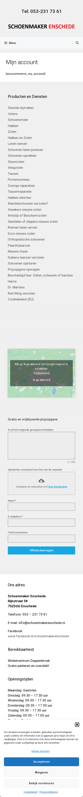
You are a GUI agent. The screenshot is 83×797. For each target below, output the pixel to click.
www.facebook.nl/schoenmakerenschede (38, 636)
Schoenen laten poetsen (25, 150)
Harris (12, 281)
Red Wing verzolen (21, 293)
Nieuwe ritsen (18, 251)
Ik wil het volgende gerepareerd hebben (30, 430)
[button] (77, 725)
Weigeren (41, 772)
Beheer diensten (41, 751)
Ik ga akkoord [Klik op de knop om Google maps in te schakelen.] (41, 380)
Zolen (12, 132)
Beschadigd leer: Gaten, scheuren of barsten (40, 275)
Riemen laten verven (22, 227)
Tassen (13, 174)
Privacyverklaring (48, 792)
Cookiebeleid (30, 792)
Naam (12, 500)
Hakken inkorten (19, 198)
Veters (13, 114)
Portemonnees (19, 179)
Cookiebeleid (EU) (21, 299)
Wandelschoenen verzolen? (28, 203)
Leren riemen (17, 144)
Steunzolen (16, 162)
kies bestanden (58, 486)
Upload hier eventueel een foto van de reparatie (35, 469)
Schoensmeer (18, 120)
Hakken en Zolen (20, 138)
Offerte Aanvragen (41, 550)
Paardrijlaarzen (19, 245)
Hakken (13, 126)
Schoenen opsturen (22, 263)
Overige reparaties (21, 186)
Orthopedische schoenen (26, 239)
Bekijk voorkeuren (41, 783)
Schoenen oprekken (22, 156)
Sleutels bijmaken (21, 108)
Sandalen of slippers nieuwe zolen (33, 221)
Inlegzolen (15, 168)
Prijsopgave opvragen (24, 269)
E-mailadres (15, 516)
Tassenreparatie (20, 191)
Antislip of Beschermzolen (27, 215)
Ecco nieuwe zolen (21, 233)
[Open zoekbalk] (77, 43)
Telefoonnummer (18, 532)
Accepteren (41, 761)
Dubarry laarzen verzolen (26, 257)
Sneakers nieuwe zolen (24, 210)
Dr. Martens (16, 287)
